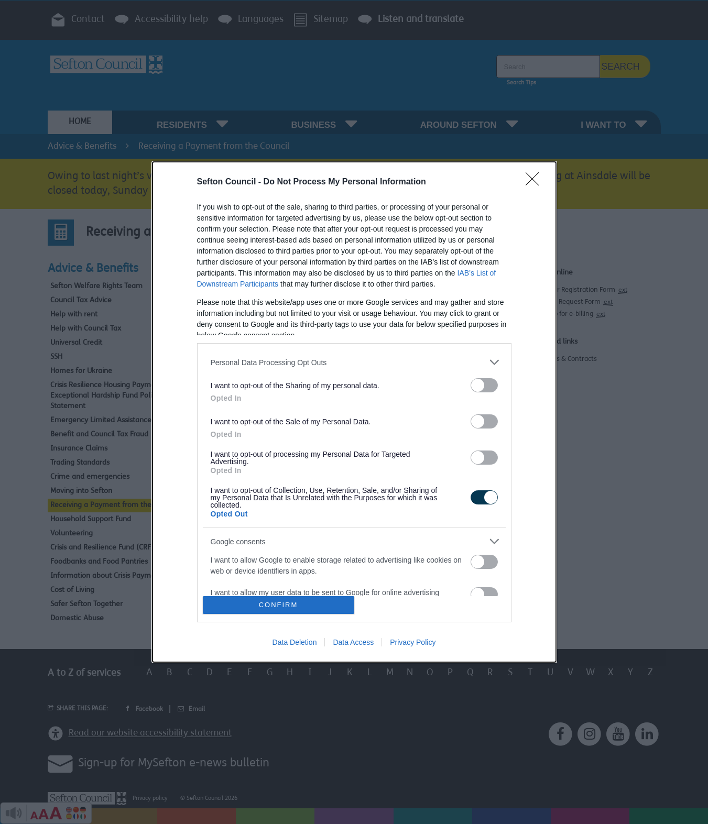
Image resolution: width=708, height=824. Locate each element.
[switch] (484, 385)
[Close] (536, 182)
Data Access (353, 642)
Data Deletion (295, 642)
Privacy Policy (412, 642)
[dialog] (354, 412)
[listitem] (354, 362)
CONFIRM (278, 605)
